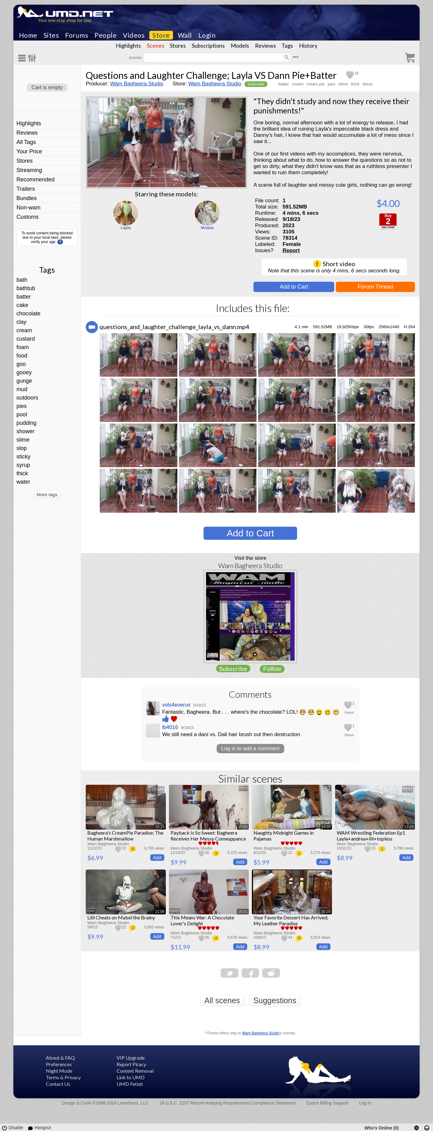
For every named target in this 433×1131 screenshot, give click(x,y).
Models (240, 45)
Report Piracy (131, 1064)
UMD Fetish (130, 1084)
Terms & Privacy (63, 1077)
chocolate (29, 313)
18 (356, 73)
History (308, 45)
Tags (287, 45)
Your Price (29, 151)
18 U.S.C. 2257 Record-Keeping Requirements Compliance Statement (227, 1102)
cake (22, 305)
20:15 (160, 827)
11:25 (409, 827)
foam (23, 347)
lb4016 (170, 727)
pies (22, 406)
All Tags (26, 142)
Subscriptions (208, 45)
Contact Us (58, 1084)
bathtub (26, 288)
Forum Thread (375, 287)
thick (22, 473)
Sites (51, 35)
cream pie (315, 84)
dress (368, 84)
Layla (126, 227)
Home (28, 35)
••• (296, 57)
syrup (23, 465)
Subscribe (256, 84)
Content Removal (135, 1071)
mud (22, 389)
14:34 (326, 827)
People (105, 35)
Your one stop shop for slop (65, 20)
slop (22, 448)
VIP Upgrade (131, 1058)
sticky (24, 456)
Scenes (155, 45)
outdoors (27, 398)
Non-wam (29, 207)
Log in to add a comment (250, 748)
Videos (134, 35)
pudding (26, 423)
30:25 (326, 911)
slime (23, 440)
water (23, 482)
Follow (272, 668)
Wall (185, 35)
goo (21, 364)
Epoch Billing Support (327, 1102)
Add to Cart (294, 287)
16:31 (243, 911)
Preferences (59, 1064)
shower (26, 431)
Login (207, 35)
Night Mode (59, 1071)
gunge (24, 381)
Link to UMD (131, 1077)
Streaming (29, 170)
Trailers (26, 189)
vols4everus (176, 705)
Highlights (128, 45)
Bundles (27, 198)
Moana (207, 227)
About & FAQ (60, 1058)
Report (291, 250)
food (22, 355)
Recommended (36, 179)
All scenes (222, 1000)
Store (161, 35)
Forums (76, 35)
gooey (24, 372)
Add (157, 857)
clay (21, 322)
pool (22, 414)
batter (24, 297)
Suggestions (274, 1000)
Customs (28, 217)
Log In (365, 1102)
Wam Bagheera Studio (136, 84)
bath (22, 280)
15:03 (243, 827)
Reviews (265, 45)
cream (24, 330)
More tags (46, 494)
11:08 (160, 911)
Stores (178, 45)
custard (26, 339)
